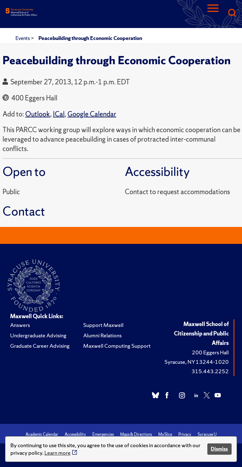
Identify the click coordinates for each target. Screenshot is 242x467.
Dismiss (219, 449)
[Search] (232, 13)
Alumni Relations (102, 335)
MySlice (165, 434)
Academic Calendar (42, 434)
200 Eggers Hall (210, 352)
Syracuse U (207, 434)
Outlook (37, 114)
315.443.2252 (210, 371)
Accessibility (75, 434)
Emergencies (103, 434)
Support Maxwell (103, 325)
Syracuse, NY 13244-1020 (196, 361)
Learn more (57, 452)
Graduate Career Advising (40, 345)
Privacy (184, 434)
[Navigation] (213, 13)
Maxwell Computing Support (117, 345)
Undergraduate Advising (38, 335)
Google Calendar (91, 114)
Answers (20, 325)
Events (23, 38)
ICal (59, 114)
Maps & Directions (136, 434)
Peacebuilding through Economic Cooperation (90, 38)
